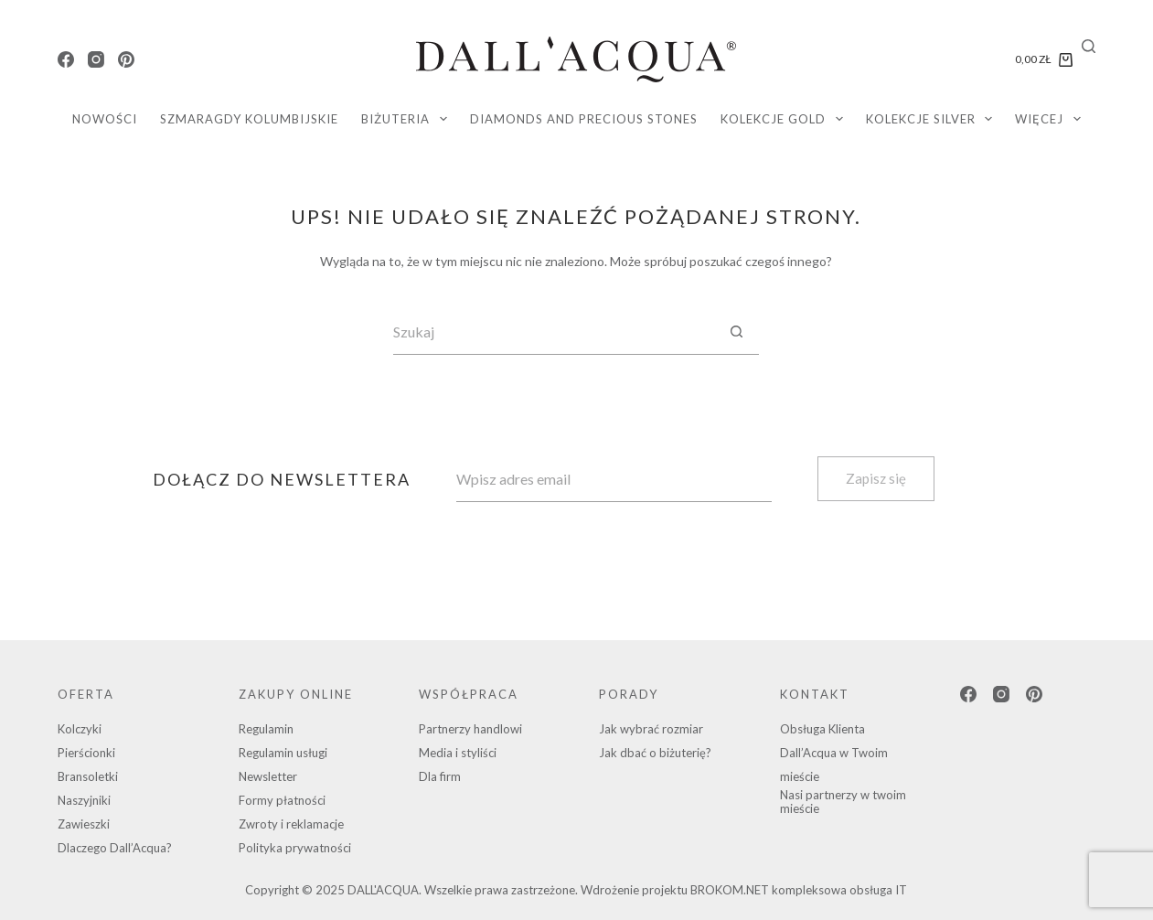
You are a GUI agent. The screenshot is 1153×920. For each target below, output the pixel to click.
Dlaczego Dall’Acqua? (115, 847)
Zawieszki (84, 824)
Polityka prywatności (295, 847)
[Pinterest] (126, 59)
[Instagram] (96, 59)
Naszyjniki (84, 800)
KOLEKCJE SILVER (933, 119)
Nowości (104, 119)
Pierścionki (86, 752)
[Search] (1088, 46)
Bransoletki (88, 776)
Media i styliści (457, 752)
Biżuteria (407, 119)
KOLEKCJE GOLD (785, 119)
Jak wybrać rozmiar (651, 729)
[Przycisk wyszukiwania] (736, 332)
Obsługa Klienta (822, 729)
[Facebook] (66, 59)
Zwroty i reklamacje (291, 824)
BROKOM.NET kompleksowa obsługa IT (798, 890)
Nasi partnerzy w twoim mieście (843, 802)
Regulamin (266, 729)
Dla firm (440, 776)
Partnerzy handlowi (470, 729)
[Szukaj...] (553, 332)
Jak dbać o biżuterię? (655, 752)
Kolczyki (79, 729)
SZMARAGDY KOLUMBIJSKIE (249, 119)
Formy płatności (282, 800)
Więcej (1051, 119)
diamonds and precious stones (584, 119)
